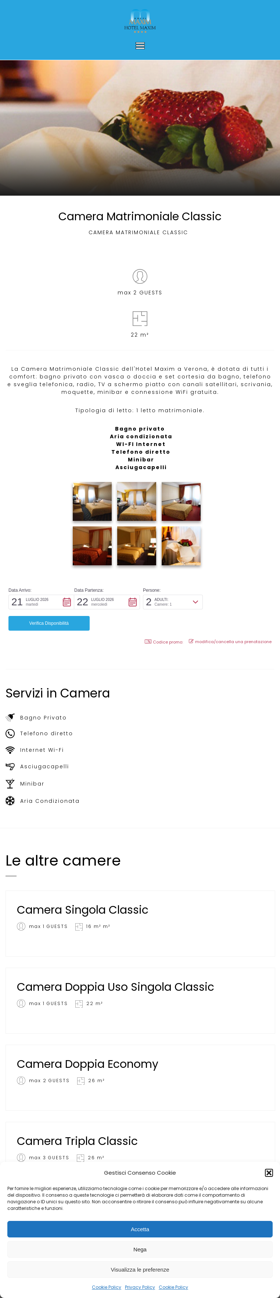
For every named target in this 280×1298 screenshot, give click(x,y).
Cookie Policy (106, 1287)
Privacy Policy (140, 1287)
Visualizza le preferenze (140, 1269)
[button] (269, 1172)
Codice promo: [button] (164, 621)
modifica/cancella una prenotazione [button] (230, 620)
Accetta (140, 1229)
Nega (140, 1249)
